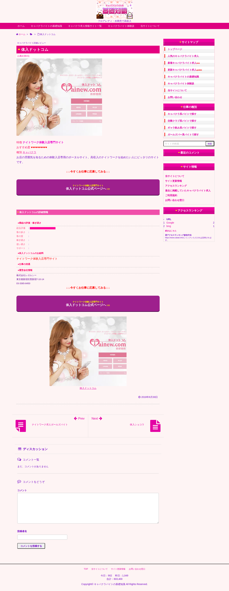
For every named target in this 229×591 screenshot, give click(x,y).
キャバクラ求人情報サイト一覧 (85, 26)
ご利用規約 (171, 195)
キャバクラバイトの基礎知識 (46, 26)
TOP (86, 569)
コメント (22, 490)
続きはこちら (170, 231)
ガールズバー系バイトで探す (183, 134)
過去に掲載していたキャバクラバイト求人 (188, 190)
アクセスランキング (176, 185)
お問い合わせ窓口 (174, 200)
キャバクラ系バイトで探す (182, 114)
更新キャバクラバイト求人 (185, 70)
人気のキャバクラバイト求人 (183, 56)
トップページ (175, 49)
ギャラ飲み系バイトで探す (182, 127)
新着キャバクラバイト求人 (184, 63)
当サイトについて (150, 26)
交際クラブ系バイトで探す (182, 121)
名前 (88, 531)
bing (168, 226)
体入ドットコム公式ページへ (86, 187)
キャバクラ (29, 152)
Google (170, 222)
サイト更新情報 (173, 181)
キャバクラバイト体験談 (121, 26)
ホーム (21, 26)
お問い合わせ (175, 97)
